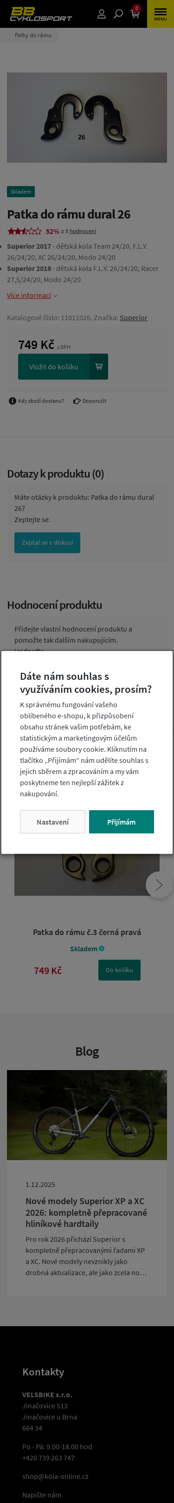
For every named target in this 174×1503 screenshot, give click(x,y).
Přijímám (121, 821)
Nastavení (53, 821)
